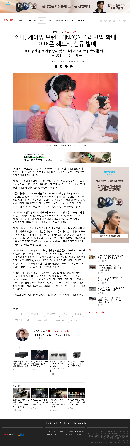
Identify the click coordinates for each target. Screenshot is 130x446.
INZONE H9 (75, 320)
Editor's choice (78, 20)
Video (50, 20)
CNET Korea (56, 32)
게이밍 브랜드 (52, 314)
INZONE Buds (42, 320)
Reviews (32, 20)
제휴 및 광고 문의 (50, 423)
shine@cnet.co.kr (58, 331)
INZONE (78, 314)
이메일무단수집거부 (78, 423)
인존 (66, 314)
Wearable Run (62, 20)
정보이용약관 (64, 423)
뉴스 (67, 32)
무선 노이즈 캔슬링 (22, 320)
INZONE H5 (59, 320)
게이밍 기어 (35, 314)
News (41, 20)
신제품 (76, 32)
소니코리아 (19, 314)
